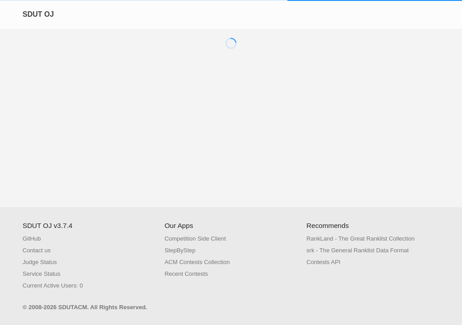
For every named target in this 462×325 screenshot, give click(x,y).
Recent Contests (186, 273)
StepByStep (180, 250)
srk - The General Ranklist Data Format (357, 250)
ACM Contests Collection (197, 262)
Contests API (323, 262)
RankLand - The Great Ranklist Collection (360, 238)
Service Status (41, 273)
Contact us (37, 250)
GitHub (32, 238)
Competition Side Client (195, 238)
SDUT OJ (38, 14)
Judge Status (40, 262)
